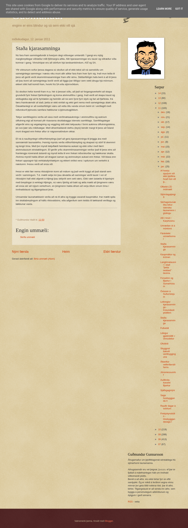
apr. (163, 151)
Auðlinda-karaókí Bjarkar (165, 383)
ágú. (163, 132)
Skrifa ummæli (27, 237)
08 (159, 439)
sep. (163, 127)
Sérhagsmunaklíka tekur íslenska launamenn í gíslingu (168, 207)
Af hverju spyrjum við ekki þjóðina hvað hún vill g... (168, 176)
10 (159, 429)
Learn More (164, 8)
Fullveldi (164, 328)
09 (159, 434)
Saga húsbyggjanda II (167, 398)
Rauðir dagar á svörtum (168, 407)
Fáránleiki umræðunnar (167, 236)
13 (159, 98)
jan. (163, 166)
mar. (163, 156)
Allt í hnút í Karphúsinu (167, 219)
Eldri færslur (112, 251)
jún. (163, 141)
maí (163, 146)
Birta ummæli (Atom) (44, 258)
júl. (162, 136)
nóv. (163, 117)
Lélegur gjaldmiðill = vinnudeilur (167, 336)
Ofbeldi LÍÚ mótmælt (166, 188)
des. (163, 112)
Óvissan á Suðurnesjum (167, 294)
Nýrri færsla (20, 251)
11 (159, 108)
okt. (163, 122)
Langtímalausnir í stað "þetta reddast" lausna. (168, 268)
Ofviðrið (164, 343)
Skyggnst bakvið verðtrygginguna (168, 352)
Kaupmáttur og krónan (167, 255)
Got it (179, 8)
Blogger (109, 521)
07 (159, 444)
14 (159, 93)
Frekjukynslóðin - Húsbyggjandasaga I (167, 417)
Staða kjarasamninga (167, 247)
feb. (163, 161)
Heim (66, 251)
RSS (130, 501)
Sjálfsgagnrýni (167, 390)
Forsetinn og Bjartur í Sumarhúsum (167, 282)
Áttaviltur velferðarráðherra (167, 364)
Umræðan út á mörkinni (167, 227)
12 (159, 103)
